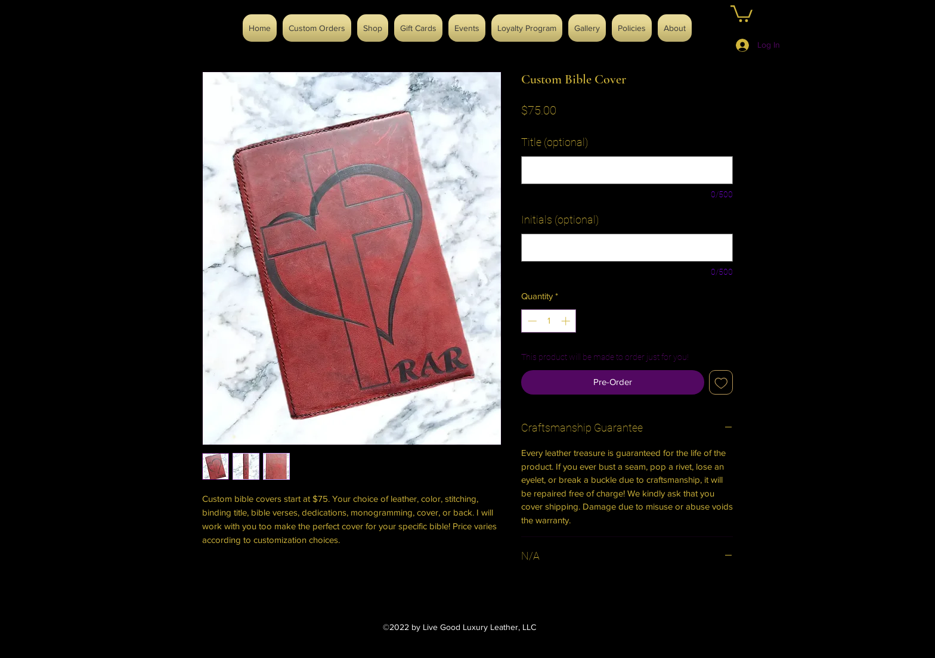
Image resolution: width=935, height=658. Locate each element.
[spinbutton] (549, 321)
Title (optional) (554, 142)
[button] (741, 13)
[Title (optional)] (627, 170)
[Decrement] (531, 321)
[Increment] (567, 321)
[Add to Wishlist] (721, 382)
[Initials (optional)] (627, 247)
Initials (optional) (560, 219)
